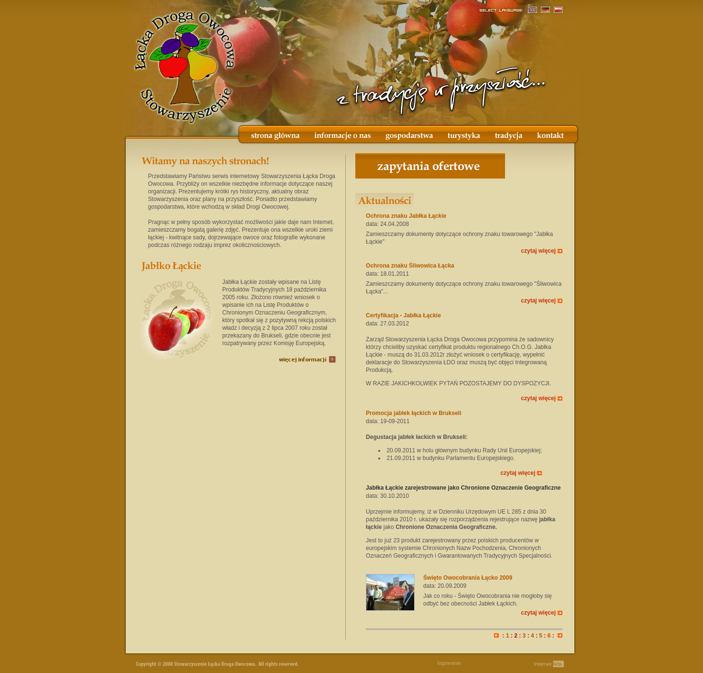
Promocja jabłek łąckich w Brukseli (413, 413)
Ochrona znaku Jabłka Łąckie (406, 216)
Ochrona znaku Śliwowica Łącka (410, 265)
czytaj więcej (538, 250)
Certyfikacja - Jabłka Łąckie (403, 315)
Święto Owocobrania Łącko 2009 (467, 577)
